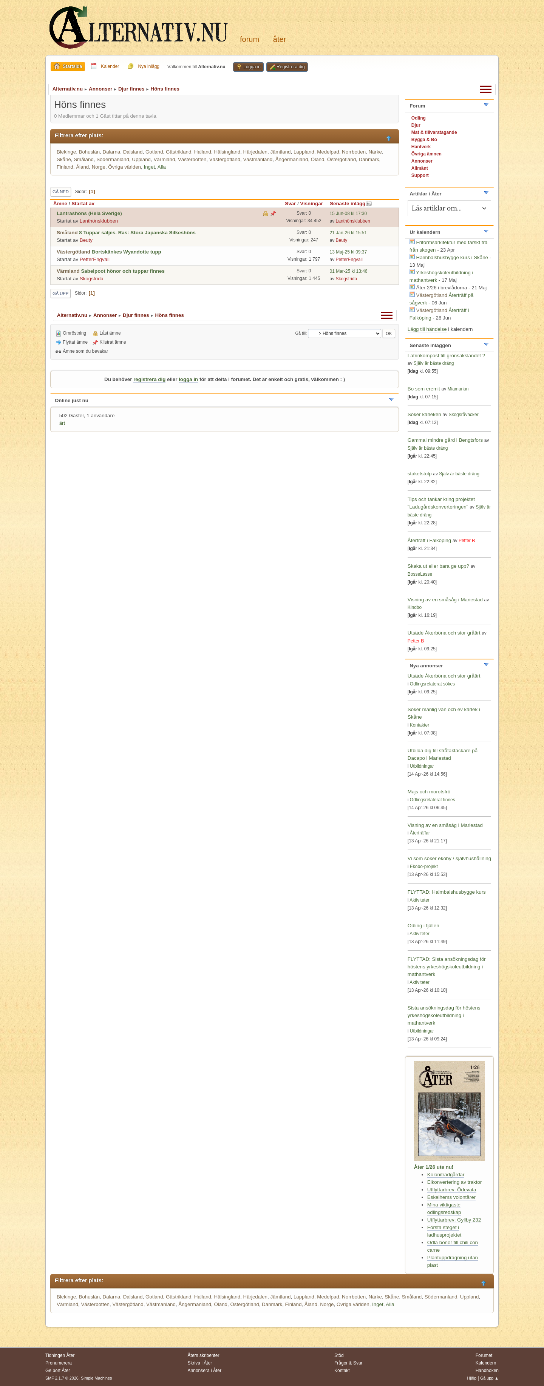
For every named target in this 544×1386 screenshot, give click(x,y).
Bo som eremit (424, 389)
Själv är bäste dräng (434, 363)
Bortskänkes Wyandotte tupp (126, 252)
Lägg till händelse (427, 329)
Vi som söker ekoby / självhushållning (449, 858)
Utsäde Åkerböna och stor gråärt (444, 633)
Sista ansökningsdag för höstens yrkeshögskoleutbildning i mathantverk (444, 1015)
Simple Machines (96, 1378)
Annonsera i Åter (204, 1370)
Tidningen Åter (60, 1355)
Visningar (311, 203)
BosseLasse (420, 574)
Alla (162, 167)
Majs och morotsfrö (429, 791)
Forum (249, 39)
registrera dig (149, 379)
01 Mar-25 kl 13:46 (349, 271)
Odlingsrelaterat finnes (432, 799)
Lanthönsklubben (99, 221)
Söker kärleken (425, 414)
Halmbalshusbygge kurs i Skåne (452, 257)
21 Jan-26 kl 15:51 (348, 232)
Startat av (82, 203)
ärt (62, 423)
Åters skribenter (203, 1355)
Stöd (339, 1355)
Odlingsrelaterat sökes (432, 684)
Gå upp (60, 293)
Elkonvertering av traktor (454, 1182)
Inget (149, 167)
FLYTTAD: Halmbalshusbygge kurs (447, 892)
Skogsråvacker (463, 414)
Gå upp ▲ (489, 1378)
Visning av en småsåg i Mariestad (445, 599)
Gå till (300, 333)
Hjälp (472, 1378)
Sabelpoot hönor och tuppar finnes (122, 271)
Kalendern (486, 1363)
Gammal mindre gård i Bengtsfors (445, 440)
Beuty (86, 240)
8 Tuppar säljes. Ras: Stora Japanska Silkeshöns (137, 232)
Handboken (487, 1370)
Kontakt (342, 1370)
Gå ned (61, 191)
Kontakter (419, 725)
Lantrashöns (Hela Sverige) (89, 213)
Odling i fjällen (423, 925)
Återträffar (420, 833)
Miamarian (457, 389)
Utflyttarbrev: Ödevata (451, 1189)
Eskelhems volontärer (451, 1197)
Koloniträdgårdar (446, 1174)
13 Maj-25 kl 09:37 (348, 252)
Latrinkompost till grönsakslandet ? (446, 355)
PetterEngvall (95, 259)
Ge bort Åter (57, 1370)
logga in (188, 379)
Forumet (484, 1355)
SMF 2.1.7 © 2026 (62, 1378)
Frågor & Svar (348, 1363)
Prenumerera (58, 1363)
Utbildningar (422, 766)
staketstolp (420, 473)
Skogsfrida (92, 278)
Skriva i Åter (200, 1363)
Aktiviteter (420, 900)
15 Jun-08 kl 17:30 (348, 213)
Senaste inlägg (351, 203)
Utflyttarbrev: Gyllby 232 (454, 1220)
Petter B (467, 540)
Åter (279, 39)
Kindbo (415, 607)
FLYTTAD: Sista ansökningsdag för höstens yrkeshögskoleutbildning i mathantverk (447, 966)
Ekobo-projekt (424, 866)
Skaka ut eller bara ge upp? (438, 566)
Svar (290, 203)
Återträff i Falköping (429, 540)
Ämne (60, 203)
